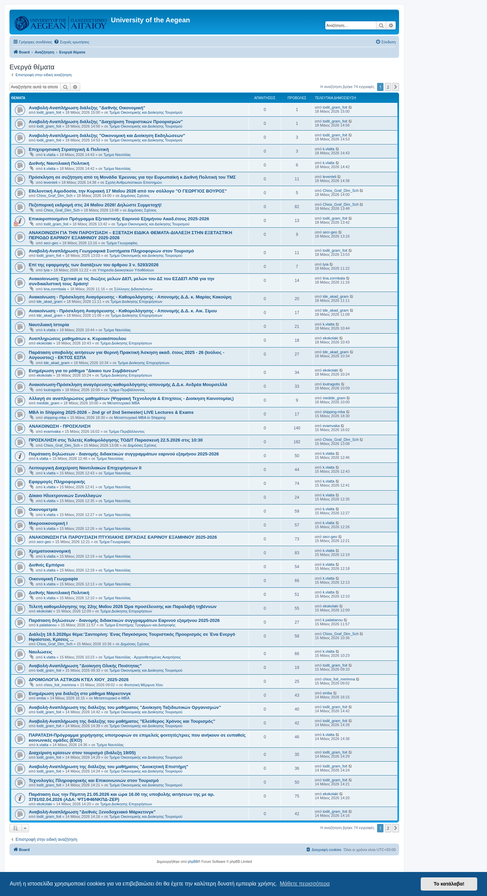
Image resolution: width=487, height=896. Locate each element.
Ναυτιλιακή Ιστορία (49, 324)
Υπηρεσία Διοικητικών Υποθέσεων (125, 270)
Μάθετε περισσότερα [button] (305, 884)
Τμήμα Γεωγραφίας (122, 243)
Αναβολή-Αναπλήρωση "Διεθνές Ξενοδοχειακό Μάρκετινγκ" (92, 811)
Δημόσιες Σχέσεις (135, 196)
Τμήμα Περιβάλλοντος (127, 390)
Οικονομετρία (43, 509)
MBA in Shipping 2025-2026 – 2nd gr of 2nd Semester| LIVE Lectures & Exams (111, 412)
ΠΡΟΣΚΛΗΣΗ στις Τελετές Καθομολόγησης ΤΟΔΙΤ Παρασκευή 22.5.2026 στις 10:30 (116, 440)
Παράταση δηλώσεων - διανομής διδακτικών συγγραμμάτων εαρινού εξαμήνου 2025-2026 (124, 453)
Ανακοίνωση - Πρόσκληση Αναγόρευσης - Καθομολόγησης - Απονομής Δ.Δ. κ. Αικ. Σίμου (123, 310)
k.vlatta (49, 155)
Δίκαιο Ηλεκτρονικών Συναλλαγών (65, 495)
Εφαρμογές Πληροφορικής (57, 481)
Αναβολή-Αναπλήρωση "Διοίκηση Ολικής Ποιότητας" (85, 665)
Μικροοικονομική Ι (48, 523)
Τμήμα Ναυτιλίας (117, 155)
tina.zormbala (55, 289)
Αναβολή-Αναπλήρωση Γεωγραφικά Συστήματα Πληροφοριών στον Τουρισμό (111, 250)
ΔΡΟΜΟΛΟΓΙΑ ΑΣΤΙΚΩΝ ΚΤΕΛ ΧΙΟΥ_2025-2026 (79, 679)
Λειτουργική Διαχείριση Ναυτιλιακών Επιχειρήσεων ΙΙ (85, 467)
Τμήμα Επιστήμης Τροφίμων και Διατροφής (140, 625)
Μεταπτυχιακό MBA (123, 403)
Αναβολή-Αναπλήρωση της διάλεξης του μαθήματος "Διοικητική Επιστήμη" (108, 766)
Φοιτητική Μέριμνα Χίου (143, 685)
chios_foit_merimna (60, 685)
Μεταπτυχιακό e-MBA (112, 698)
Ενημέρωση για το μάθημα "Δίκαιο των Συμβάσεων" (84, 370)
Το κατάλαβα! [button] (449, 884)
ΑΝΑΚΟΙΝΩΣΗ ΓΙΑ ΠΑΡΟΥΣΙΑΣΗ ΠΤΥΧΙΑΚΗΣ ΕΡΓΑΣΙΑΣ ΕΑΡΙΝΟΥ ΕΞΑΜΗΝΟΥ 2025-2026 (123, 537)
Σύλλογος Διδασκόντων (133, 289)
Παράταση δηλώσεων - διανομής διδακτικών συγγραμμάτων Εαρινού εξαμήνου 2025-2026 (124, 620)
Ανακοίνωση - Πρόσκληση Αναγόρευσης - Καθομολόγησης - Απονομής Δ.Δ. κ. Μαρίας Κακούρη (130, 296)
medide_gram (48, 403)
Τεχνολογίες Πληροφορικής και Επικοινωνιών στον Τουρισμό (94, 780)
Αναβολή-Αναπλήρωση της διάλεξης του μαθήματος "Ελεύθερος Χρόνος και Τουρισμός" (122, 721)
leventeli (50, 182)
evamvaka (52, 431)
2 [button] (388, 87)
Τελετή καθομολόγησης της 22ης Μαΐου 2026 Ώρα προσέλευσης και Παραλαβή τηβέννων (122, 606)
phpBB (193, 862)
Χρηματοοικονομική (50, 551)
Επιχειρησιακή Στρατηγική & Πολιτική (69, 149)
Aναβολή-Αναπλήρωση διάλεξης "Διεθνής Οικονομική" (87, 107)
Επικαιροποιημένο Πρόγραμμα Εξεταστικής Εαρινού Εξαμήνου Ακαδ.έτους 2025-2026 (119, 218)
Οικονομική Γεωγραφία (53, 578)
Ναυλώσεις (40, 651)
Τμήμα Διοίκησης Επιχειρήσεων (136, 301)
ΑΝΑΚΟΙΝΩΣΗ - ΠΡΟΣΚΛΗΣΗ (59, 426)
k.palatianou (46, 625)
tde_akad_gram (49, 301)
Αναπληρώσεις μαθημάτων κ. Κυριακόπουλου (77, 338)
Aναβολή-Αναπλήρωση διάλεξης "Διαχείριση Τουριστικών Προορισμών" (106, 121)
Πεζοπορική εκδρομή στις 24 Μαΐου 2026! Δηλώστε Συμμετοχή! (95, 204)
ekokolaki (44, 343)
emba (41, 698)
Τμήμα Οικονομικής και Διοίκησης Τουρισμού (145, 112)
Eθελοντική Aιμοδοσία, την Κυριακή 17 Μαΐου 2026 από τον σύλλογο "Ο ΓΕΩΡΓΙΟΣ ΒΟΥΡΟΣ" (128, 191)
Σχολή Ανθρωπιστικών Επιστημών (134, 182)
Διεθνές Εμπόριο (46, 564)
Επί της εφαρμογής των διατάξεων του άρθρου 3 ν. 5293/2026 (94, 264)
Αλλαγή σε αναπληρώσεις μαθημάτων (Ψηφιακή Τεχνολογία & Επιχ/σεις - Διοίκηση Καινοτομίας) (131, 398)
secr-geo (51, 243)
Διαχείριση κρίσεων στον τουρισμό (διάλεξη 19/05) (82, 752)
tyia (46, 270)
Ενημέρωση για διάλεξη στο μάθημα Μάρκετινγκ (80, 693)
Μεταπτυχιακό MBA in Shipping (139, 418)
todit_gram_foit (49, 112)
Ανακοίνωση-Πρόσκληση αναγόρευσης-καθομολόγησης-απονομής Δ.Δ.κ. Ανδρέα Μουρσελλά (128, 384)
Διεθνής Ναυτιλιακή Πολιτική (59, 163)
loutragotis (52, 390)
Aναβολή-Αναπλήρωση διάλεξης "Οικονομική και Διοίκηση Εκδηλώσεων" (107, 135)
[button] (395, 87)
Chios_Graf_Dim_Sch (54, 196)
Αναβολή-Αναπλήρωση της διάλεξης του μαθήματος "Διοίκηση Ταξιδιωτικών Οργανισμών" (125, 707)
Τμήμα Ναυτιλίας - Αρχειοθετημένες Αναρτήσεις (142, 657)
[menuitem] (71, 42)
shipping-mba (55, 418)
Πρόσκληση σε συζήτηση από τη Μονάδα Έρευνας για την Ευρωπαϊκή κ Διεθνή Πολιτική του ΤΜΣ (132, 177)
